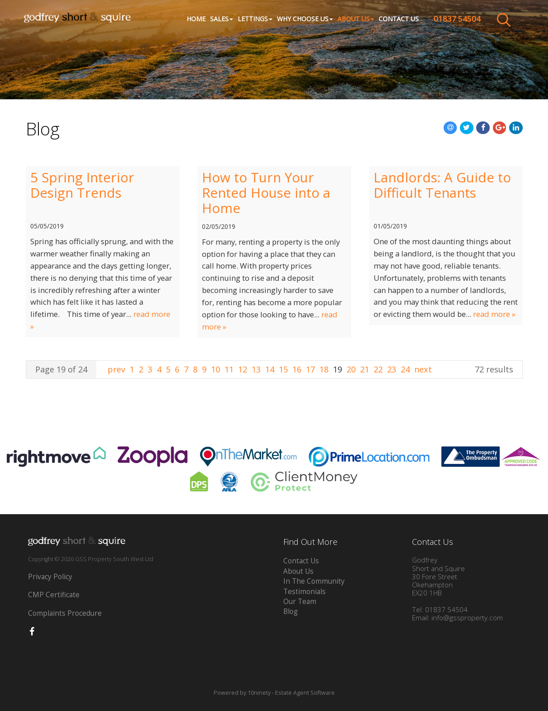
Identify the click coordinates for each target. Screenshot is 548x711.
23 (391, 369)
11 (229, 369)
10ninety (259, 693)
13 (256, 369)
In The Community (314, 581)
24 (405, 369)
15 (283, 369)
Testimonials (304, 591)
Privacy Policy (50, 576)
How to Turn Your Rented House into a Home (266, 192)
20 (351, 369)
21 (364, 369)
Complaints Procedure (65, 613)
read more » (494, 314)
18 (323, 369)
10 (215, 369)
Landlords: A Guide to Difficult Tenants (442, 185)
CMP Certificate (54, 594)
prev (117, 369)
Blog (290, 611)
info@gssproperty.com (467, 618)
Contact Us (396, 19)
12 (242, 369)
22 (378, 369)
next (423, 369)
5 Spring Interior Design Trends (82, 185)
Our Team (299, 601)
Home (193, 19)
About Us (298, 571)
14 (269, 369)
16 (296, 369)
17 (310, 369)
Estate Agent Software (305, 693)
